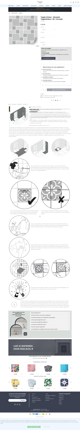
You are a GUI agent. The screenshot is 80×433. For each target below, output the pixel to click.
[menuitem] (11, 5)
